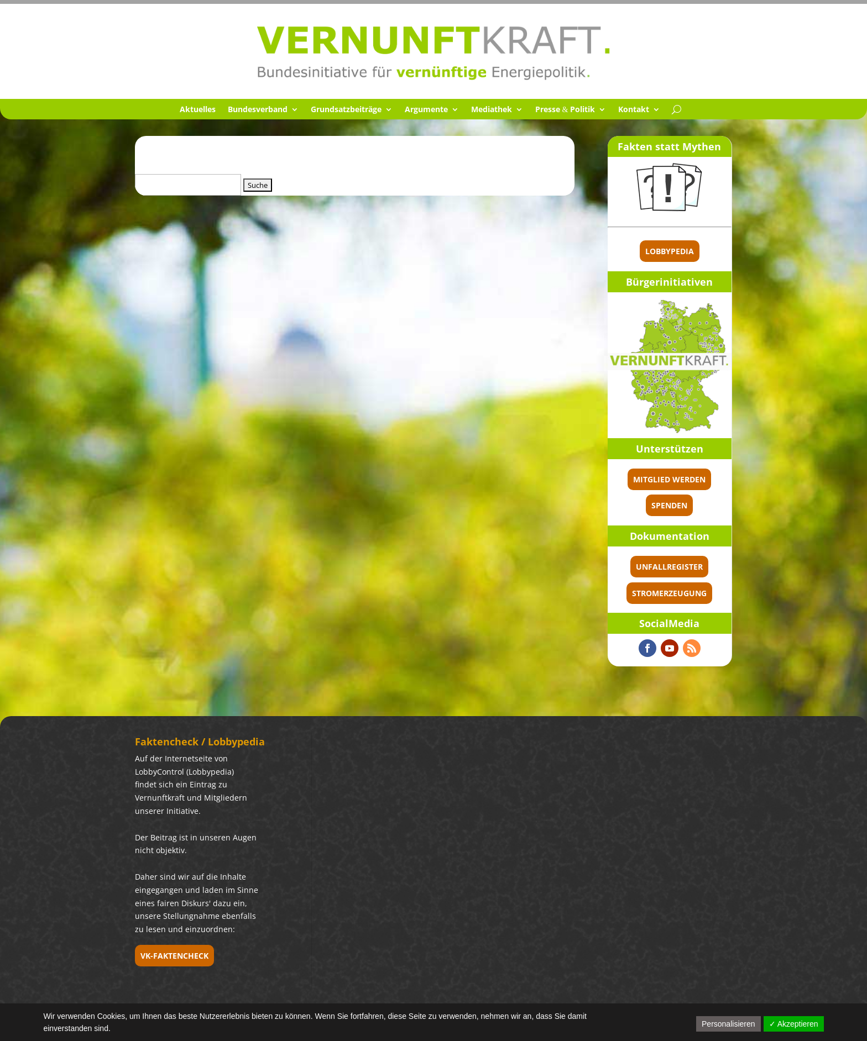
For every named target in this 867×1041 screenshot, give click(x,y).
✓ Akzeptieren (793, 1023)
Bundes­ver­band (258, 110)
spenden (669, 505)
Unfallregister (669, 566)
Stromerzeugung (669, 593)
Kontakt (633, 110)
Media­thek (491, 110)
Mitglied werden (669, 479)
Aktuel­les (198, 110)
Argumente (426, 110)
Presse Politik (565, 110)
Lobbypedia (669, 251)
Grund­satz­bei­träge (346, 110)
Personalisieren (728, 1023)
